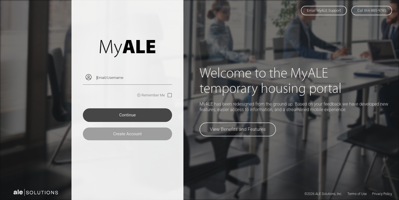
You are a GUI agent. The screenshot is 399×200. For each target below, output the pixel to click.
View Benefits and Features (238, 129)
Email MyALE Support (324, 10)
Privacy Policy (382, 194)
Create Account (127, 133)
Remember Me (153, 95)
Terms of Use (357, 194)
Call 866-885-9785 (371, 10)
